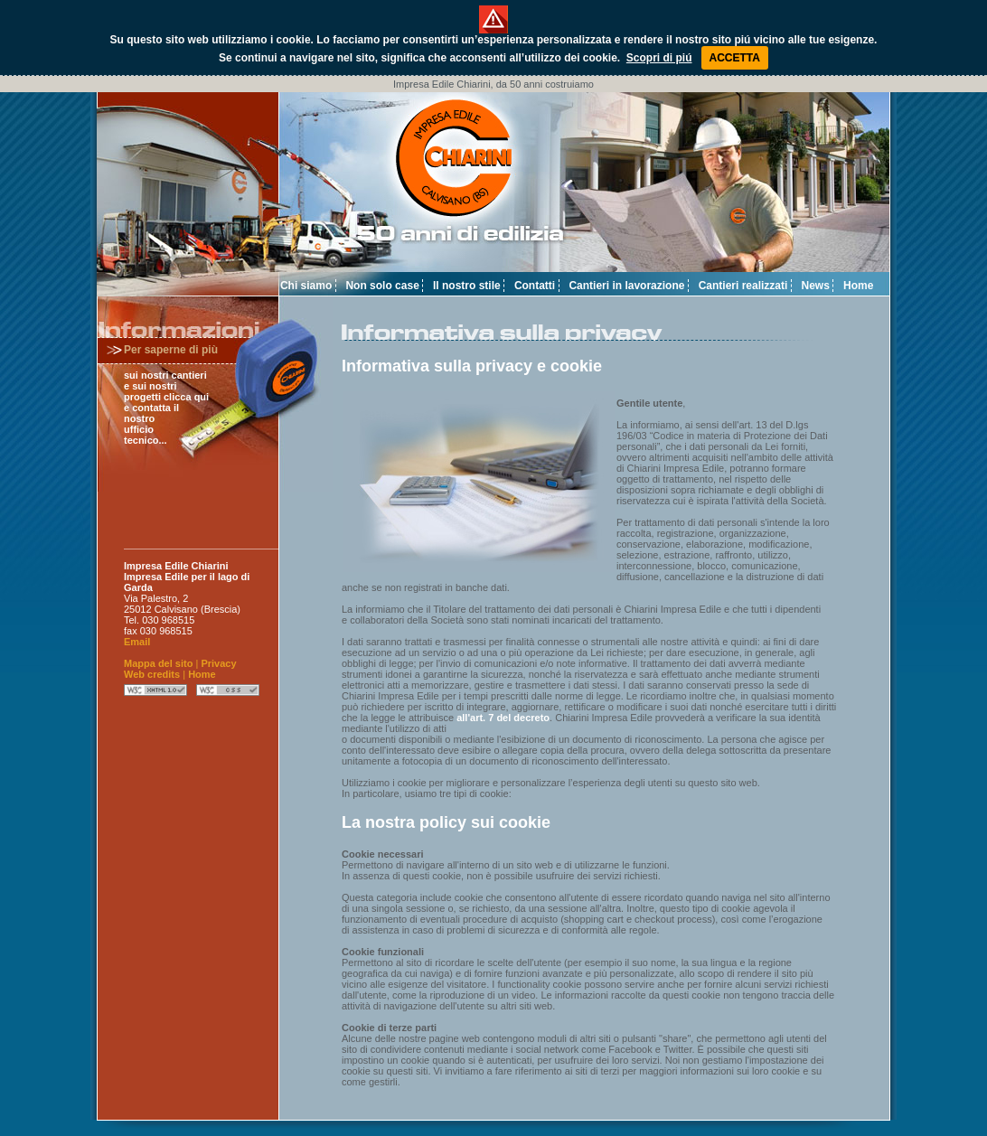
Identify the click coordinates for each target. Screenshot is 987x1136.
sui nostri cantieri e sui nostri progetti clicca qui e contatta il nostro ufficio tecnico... (166, 408)
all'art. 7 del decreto (503, 717)
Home (858, 285)
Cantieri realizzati (743, 285)
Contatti (534, 285)
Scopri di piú (659, 58)
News (816, 285)
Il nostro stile (467, 285)
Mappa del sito (158, 663)
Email (137, 641)
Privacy (218, 663)
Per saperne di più (171, 349)
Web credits (152, 674)
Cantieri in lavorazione (626, 285)
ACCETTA (735, 58)
